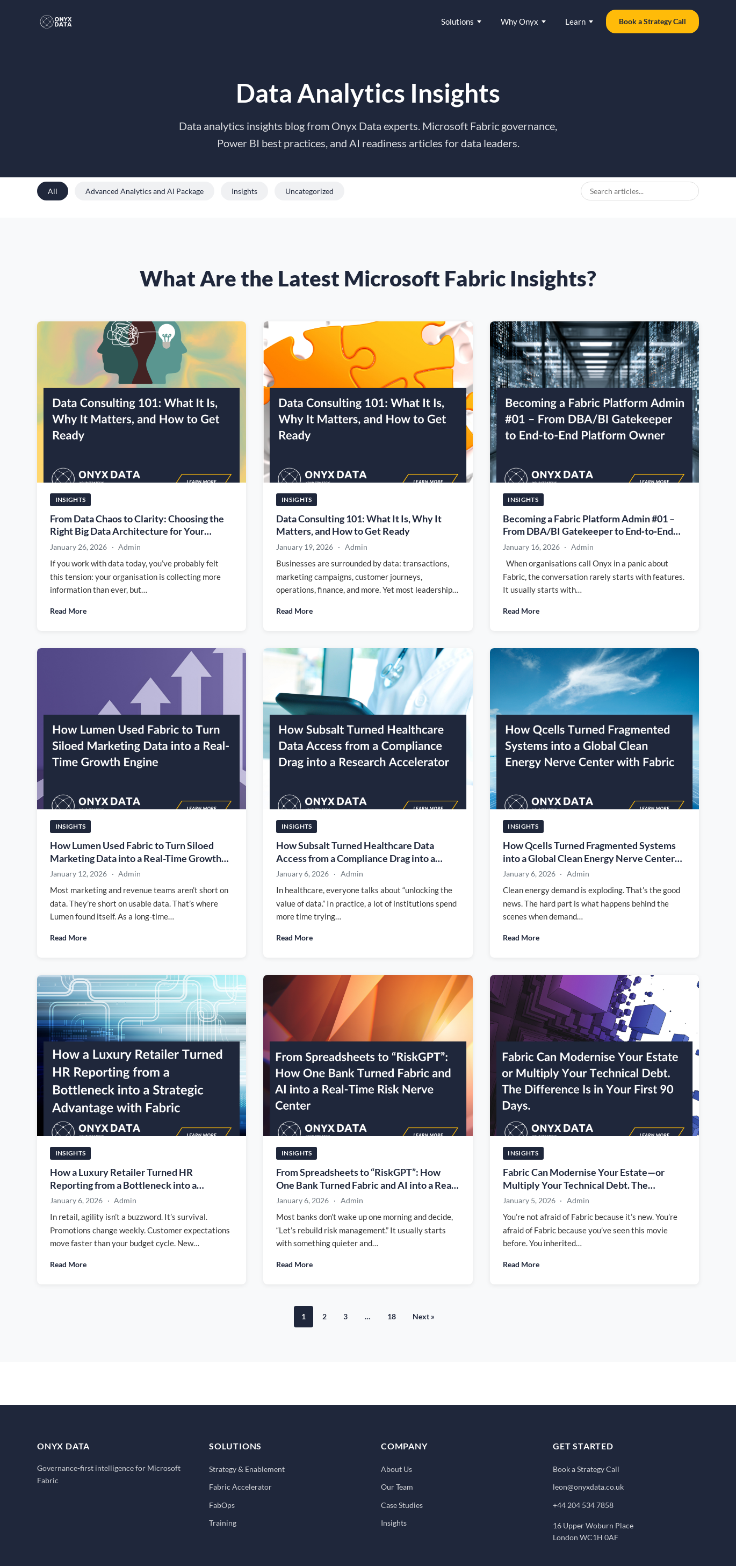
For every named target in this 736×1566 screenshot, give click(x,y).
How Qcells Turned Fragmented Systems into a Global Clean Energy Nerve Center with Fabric (589, 858)
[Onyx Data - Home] (56, 21)
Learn (579, 21)
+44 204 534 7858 (583, 1505)
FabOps (222, 1505)
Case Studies (402, 1505)
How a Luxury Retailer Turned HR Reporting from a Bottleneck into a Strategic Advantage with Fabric (123, 1185)
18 (391, 1316)
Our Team (397, 1486)
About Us (396, 1469)
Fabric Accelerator (240, 1486)
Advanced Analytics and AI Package (144, 191)
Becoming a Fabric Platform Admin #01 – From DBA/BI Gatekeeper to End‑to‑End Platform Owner (589, 531)
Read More (68, 610)
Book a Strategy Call (652, 21)
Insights (244, 191)
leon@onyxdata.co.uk (588, 1486)
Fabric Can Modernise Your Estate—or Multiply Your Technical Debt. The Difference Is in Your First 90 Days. (584, 1185)
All (52, 191)
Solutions (461, 21)
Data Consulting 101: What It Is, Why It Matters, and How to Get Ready (359, 525)
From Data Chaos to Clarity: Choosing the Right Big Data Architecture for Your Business (137, 531)
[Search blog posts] (640, 191)
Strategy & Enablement (247, 1469)
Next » (424, 1316)
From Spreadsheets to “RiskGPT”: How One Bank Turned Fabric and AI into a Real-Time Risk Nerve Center (366, 1185)
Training (222, 1522)
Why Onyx (523, 21)
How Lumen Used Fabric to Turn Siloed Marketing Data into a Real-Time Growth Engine (135, 858)
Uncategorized (309, 191)
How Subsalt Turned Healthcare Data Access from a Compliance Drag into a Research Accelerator (355, 858)
